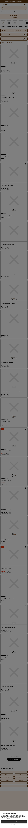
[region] (14, 819)
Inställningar (14, 824)
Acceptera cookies (14, 821)
